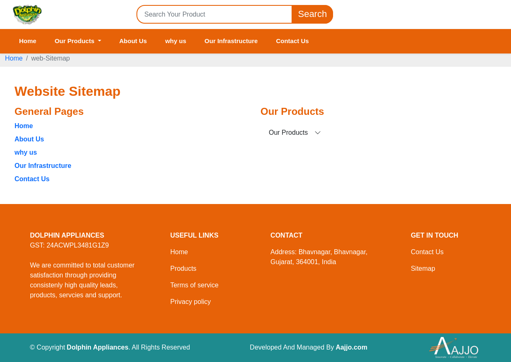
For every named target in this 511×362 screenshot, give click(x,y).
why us (175, 40)
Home (27, 40)
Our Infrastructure (231, 40)
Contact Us (292, 40)
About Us (133, 40)
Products (183, 268)
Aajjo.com (351, 347)
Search (312, 14)
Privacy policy (190, 301)
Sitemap (423, 268)
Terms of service (194, 285)
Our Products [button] (75, 40)
